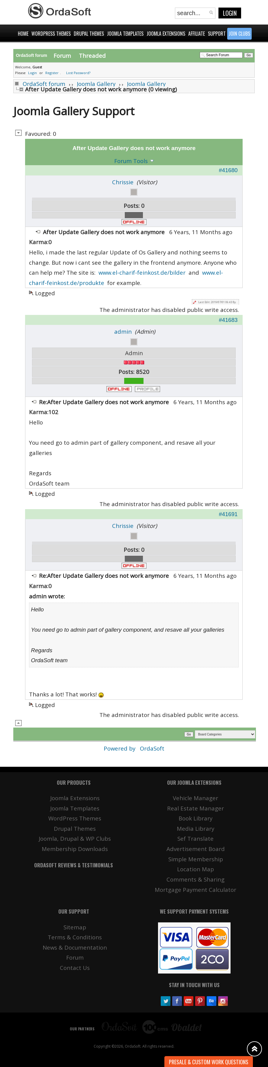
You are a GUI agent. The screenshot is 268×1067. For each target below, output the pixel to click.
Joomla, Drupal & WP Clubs (75, 838)
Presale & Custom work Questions (208, 1062)
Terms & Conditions (75, 937)
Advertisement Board (195, 849)
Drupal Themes (75, 828)
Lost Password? (78, 72)
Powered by (120, 748)
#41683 (228, 320)
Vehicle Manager (195, 798)
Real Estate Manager (195, 808)
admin (123, 331)
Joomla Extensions (75, 798)
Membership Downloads (75, 849)
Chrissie (123, 182)
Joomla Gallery (96, 83)
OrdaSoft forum (44, 83)
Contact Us (75, 967)
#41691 (228, 514)
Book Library (195, 818)
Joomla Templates (74, 808)
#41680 (228, 170)
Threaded (92, 55)
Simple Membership (195, 859)
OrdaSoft (152, 748)
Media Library (195, 828)
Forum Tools (131, 161)
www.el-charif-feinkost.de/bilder (142, 272)
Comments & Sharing (195, 879)
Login (230, 13)
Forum (62, 55)
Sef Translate (195, 838)
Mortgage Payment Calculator (195, 889)
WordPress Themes (74, 818)
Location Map (195, 869)
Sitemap (74, 927)
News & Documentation (75, 947)
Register (52, 72)
